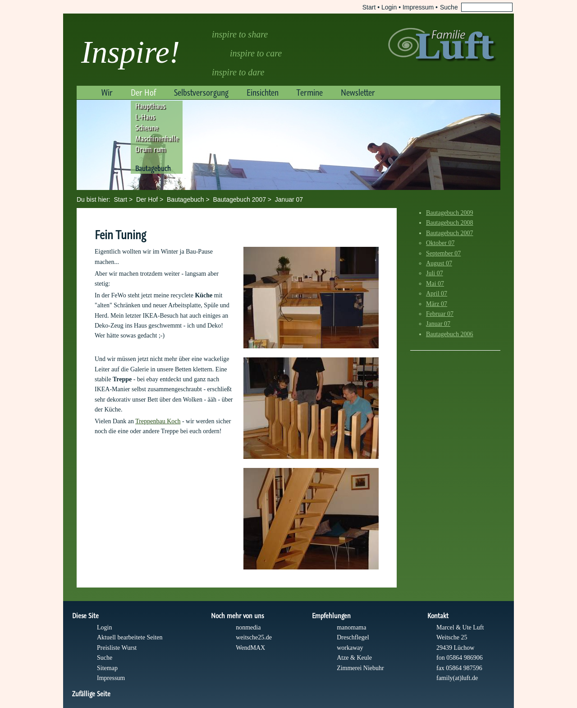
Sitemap (107, 668)
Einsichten (263, 92)
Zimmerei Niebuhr (360, 668)
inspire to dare (238, 72)
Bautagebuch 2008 (449, 222)
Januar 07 (289, 199)
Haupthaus (150, 106)
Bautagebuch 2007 (239, 199)
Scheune (146, 128)
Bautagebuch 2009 (449, 212)
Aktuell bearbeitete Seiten (129, 637)
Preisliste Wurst (117, 647)
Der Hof (143, 92)
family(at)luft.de (457, 678)
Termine (310, 92)
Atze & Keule (354, 657)
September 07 (443, 253)
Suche (104, 657)
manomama (351, 627)
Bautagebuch (153, 168)
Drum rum (150, 149)
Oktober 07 (440, 243)
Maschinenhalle (157, 138)
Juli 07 (434, 273)
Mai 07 (435, 283)
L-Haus (145, 117)
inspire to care (256, 53)
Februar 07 (439, 313)
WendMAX (250, 647)
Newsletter (358, 92)
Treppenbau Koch (157, 421)
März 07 (436, 304)
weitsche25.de (254, 637)
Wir (107, 92)
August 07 (439, 263)
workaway (350, 647)
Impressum (418, 7)
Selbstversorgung (201, 92)
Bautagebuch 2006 (449, 334)
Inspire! (130, 52)
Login (389, 7)
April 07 (436, 293)
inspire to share (240, 34)
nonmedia (248, 627)
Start (369, 7)
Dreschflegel (353, 637)
